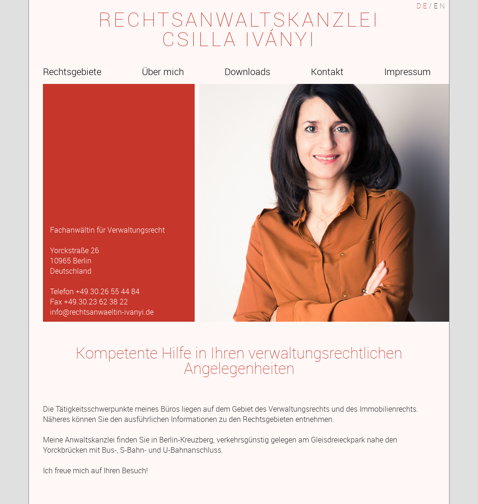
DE (422, 5)
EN (440, 5)
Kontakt (327, 71)
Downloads (247, 71)
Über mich (163, 71)
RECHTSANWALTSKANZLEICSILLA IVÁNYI (239, 29)
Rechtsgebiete (72, 71)
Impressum (407, 71)
